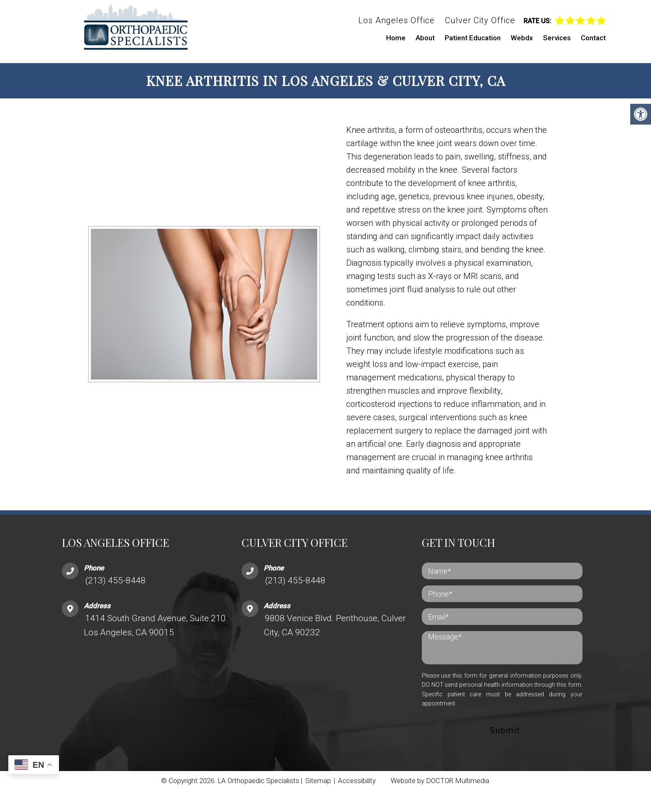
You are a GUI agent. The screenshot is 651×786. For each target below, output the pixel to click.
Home (396, 38)
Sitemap (318, 776)
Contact (593, 38)
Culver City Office (480, 20)
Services (557, 38)
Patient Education (473, 38)
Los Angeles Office (396, 20)
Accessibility (357, 776)
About (425, 38)
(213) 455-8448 (115, 576)
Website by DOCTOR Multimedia (440, 776)
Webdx (522, 38)
